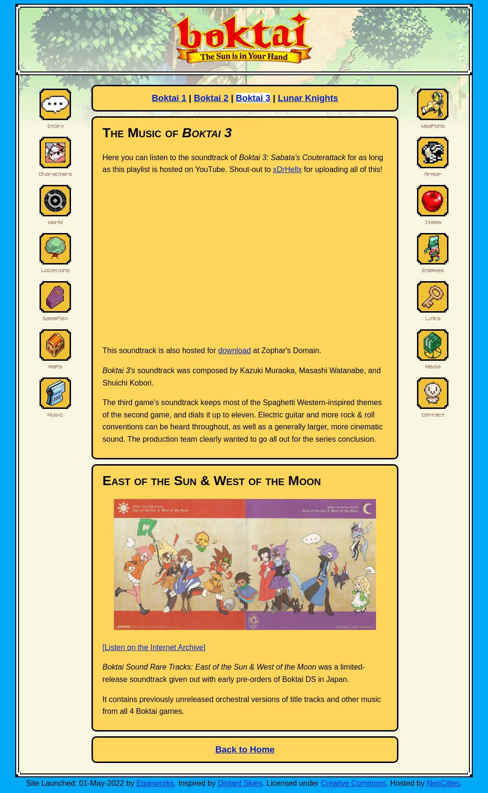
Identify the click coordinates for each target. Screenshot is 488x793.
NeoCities (443, 783)
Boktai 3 (253, 98)
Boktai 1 (169, 98)
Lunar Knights (308, 98)
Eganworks (155, 783)
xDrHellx (287, 169)
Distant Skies (240, 783)
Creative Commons (353, 783)
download (234, 350)
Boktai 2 (211, 98)
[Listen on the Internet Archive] (153, 647)
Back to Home (244, 749)
